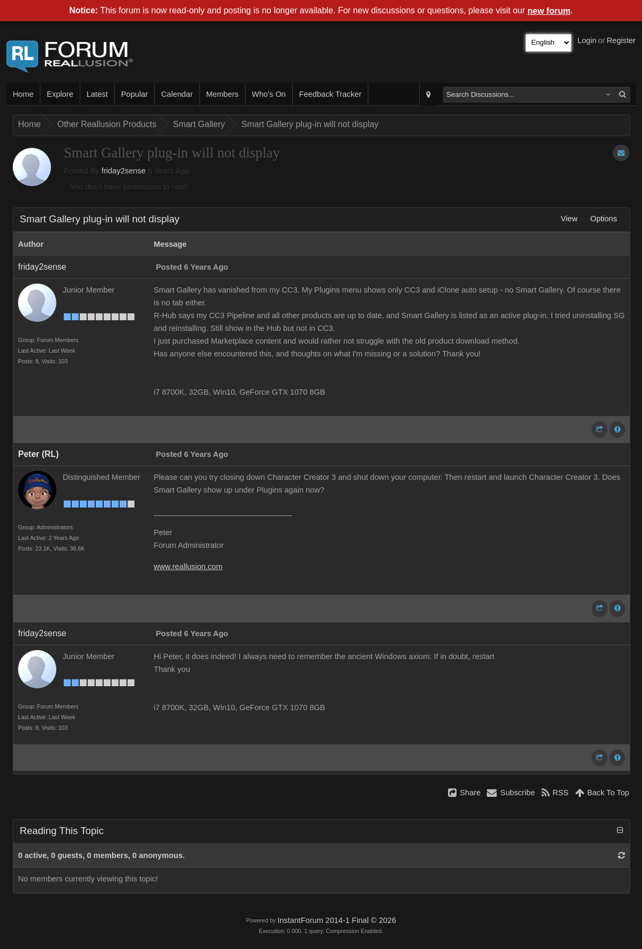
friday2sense (124, 171)
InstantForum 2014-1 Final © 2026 (336, 920)
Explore (60, 94)
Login (587, 40)
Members (222, 94)
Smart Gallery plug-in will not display (309, 124)
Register (621, 40)
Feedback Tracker (330, 94)
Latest (97, 94)
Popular (135, 94)
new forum (549, 10)
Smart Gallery (199, 124)
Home (23, 94)
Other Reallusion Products (107, 124)
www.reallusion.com (188, 566)
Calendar (177, 94)
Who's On (269, 94)
